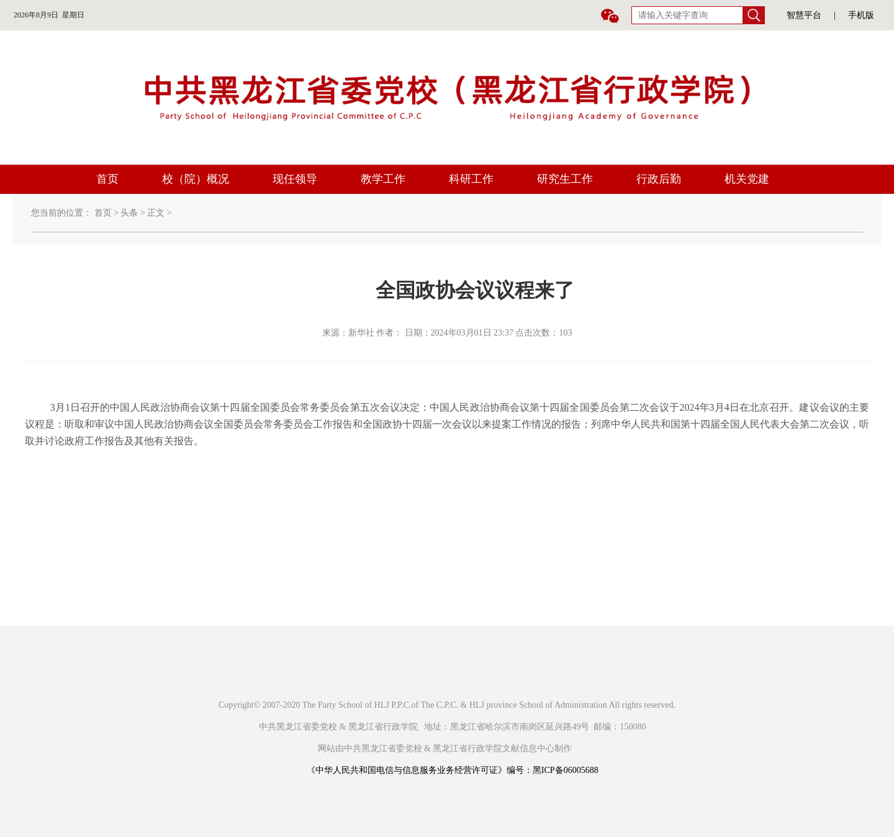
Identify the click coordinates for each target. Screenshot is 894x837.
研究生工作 (565, 179)
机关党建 (747, 179)
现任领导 (295, 179)
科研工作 (471, 179)
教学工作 (383, 179)
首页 (107, 179)
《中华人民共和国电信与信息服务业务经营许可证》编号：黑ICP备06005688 (452, 770)
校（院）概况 (195, 179)
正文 (156, 212)
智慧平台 (804, 15)
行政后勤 (658, 179)
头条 (129, 212)
